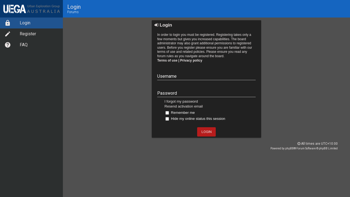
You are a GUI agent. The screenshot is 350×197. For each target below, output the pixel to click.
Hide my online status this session (195, 119)
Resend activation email (183, 106)
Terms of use (167, 60)
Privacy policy (191, 60)
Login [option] (17, 23)
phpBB (289, 148)
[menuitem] (31, 23)
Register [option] (20, 34)
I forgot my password (181, 101)
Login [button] (207, 132)
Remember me (180, 113)
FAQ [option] (16, 45)
